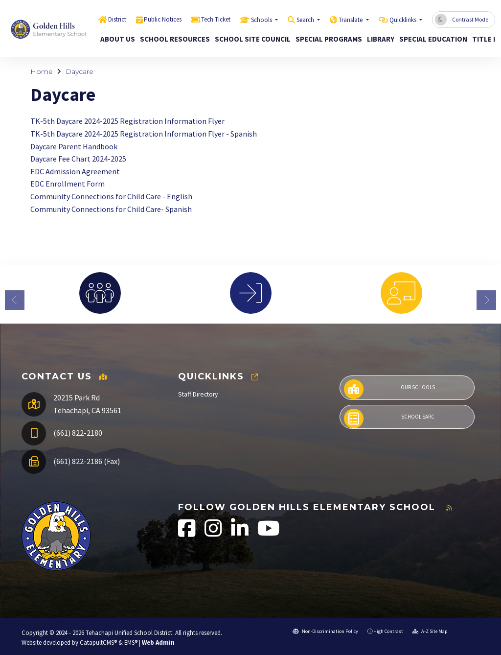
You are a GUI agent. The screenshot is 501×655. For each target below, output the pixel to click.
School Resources (171, 39)
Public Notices (163, 19)
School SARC (389, 418)
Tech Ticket (215, 19)
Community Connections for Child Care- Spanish (111, 209)
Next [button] (486, 300)
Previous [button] (14, 300)
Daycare (79, 71)
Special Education (429, 39)
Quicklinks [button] (403, 20)
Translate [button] (351, 20)
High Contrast (388, 631)
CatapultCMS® (98, 642)
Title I (482, 39)
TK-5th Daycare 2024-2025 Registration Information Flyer (127, 121)
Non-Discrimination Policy (325, 631)
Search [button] (306, 20)
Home (41, 71)
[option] (99, 293)
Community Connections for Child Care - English (111, 196)
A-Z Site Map (429, 631)
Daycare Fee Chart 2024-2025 (78, 159)
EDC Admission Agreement (75, 171)
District (117, 19)
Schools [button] (262, 20)
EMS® (130, 642)
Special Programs (325, 39)
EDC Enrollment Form (67, 183)
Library (379, 39)
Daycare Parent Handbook (73, 146)
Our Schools (389, 389)
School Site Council (249, 39)
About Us (115, 39)
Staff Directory (198, 394)
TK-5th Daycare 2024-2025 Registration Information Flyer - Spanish (143, 134)
